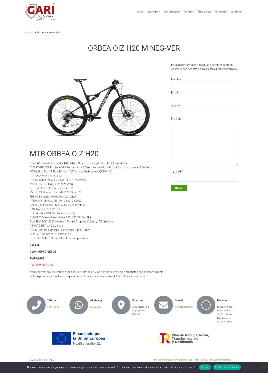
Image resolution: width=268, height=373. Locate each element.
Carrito (204, 12)
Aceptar (205, 367)
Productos (171, 12)
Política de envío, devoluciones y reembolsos (214, 360)
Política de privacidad (227, 367)
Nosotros (154, 12)
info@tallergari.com (184, 307)
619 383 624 (95, 307)
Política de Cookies (183, 360)
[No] (263, 367)
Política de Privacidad (164, 360)
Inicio (140, 12)
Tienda (188, 12)
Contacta (236, 12)
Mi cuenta (221, 12)
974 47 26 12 (53, 307)
